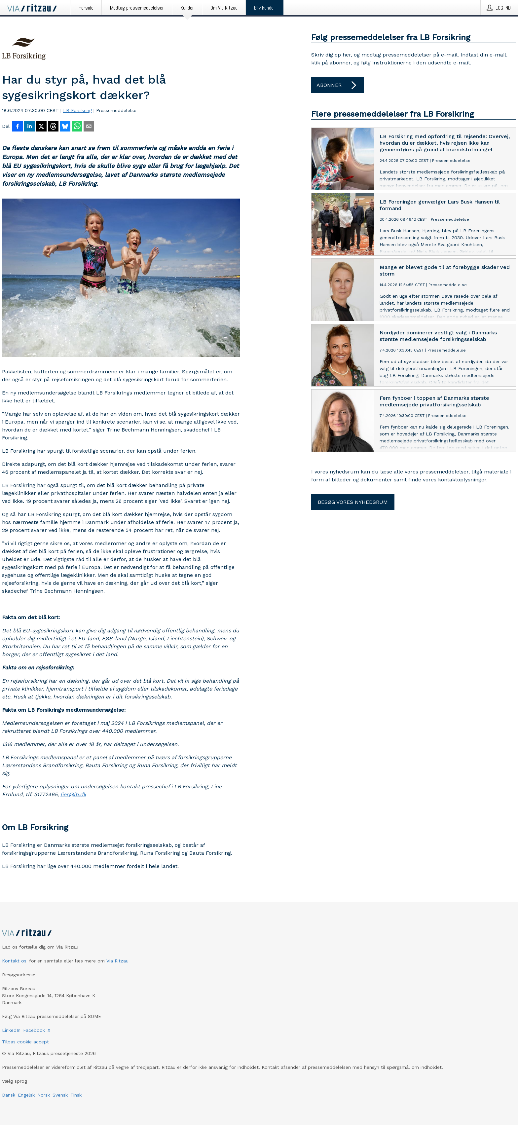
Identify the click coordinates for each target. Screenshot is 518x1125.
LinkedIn (11, 1030)
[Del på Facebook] (17, 127)
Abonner (337, 85)
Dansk (8, 1095)
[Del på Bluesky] (65, 127)
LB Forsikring (77, 110)
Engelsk (26, 1095)
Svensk (60, 1095)
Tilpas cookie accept (25, 1041)
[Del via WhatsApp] (77, 127)
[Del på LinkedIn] (29, 127)
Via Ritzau (117, 960)
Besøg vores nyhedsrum (353, 502)
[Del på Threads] (53, 127)
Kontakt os (14, 960)
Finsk (76, 1095)
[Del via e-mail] (89, 127)
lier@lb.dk (73, 794)
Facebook (34, 1030)
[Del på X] (41, 127)
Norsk (43, 1095)
